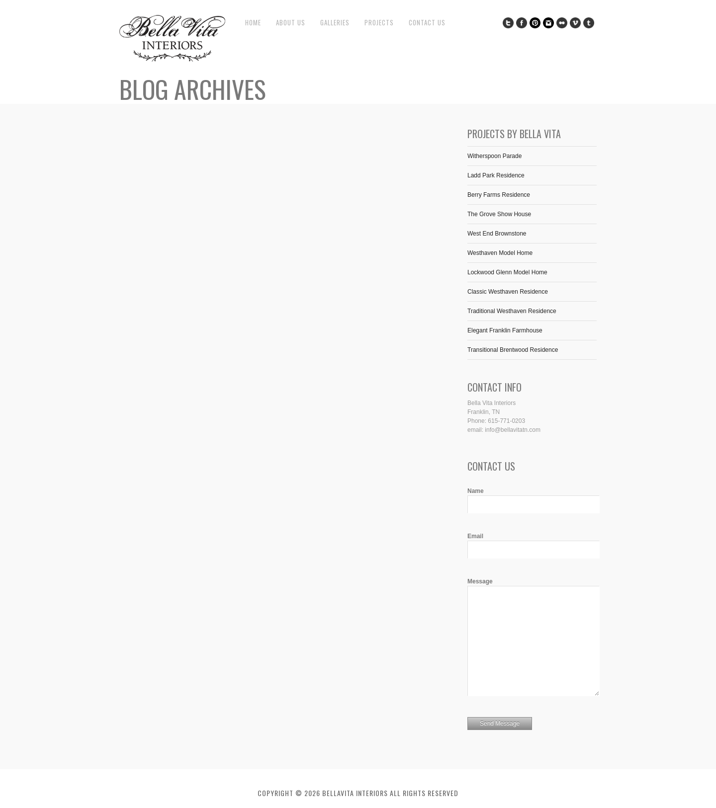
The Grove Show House (499, 214)
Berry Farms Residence (498, 194)
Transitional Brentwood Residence (512, 349)
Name (475, 490)
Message (480, 581)
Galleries (335, 22)
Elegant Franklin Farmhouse (504, 330)
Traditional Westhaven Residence (511, 311)
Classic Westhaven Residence (507, 291)
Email (475, 536)
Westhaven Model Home (500, 252)
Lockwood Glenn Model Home (507, 272)
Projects (379, 22)
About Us (290, 22)
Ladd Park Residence (496, 175)
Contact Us (427, 22)
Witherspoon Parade (494, 156)
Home (253, 22)
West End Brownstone (497, 233)
